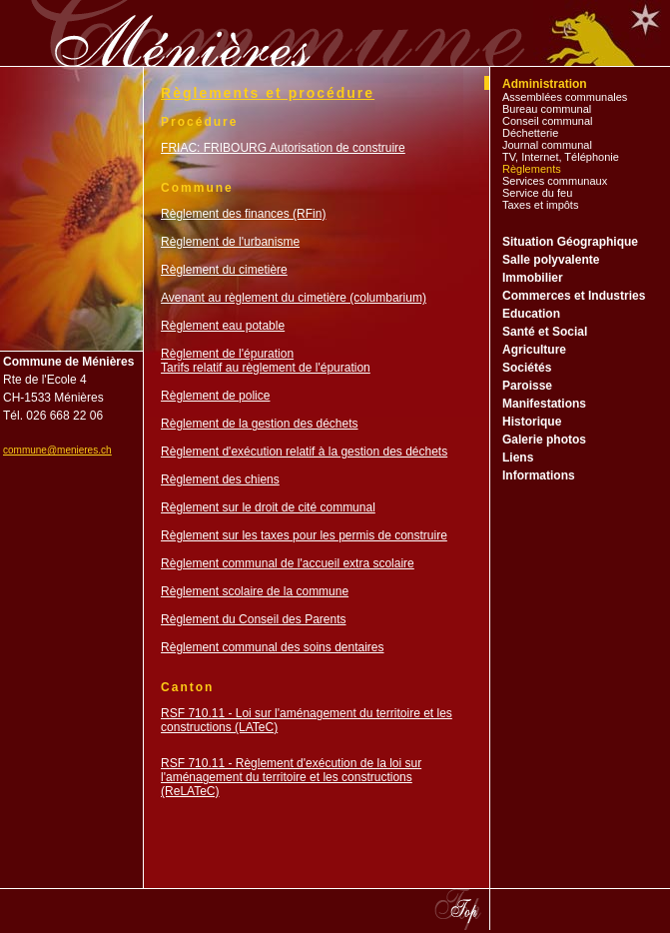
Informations (538, 475)
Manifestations (544, 404)
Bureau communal (546, 109)
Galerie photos (544, 440)
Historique (531, 422)
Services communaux (554, 181)
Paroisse (527, 386)
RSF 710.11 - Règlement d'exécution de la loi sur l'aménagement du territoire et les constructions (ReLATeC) (291, 777)
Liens (517, 458)
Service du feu (537, 193)
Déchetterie (530, 133)
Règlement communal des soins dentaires (272, 647)
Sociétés (526, 368)
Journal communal (547, 145)
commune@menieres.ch (57, 450)
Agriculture (534, 350)
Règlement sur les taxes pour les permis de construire (304, 535)
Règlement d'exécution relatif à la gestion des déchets (304, 452)
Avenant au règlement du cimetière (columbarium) (293, 298)
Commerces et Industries (573, 296)
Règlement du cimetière (224, 270)
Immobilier (532, 278)
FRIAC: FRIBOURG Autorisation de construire (283, 148)
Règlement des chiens (220, 479)
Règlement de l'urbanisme (230, 242)
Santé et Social (544, 332)
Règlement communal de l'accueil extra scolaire (287, 563)
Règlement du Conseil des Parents (253, 619)
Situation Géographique (570, 242)
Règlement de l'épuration (227, 354)
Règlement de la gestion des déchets (259, 424)
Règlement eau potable (223, 326)
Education (531, 314)
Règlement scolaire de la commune (254, 591)
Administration (544, 84)
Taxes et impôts (540, 205)
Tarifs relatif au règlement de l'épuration (265, 368)
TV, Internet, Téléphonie (560, 157)
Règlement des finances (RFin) (243, 214)
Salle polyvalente (550, 260)
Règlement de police (215, 396)
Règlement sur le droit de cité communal (268, 507)
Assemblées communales (564, 97)
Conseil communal (547, 121)
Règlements (531, 169)
